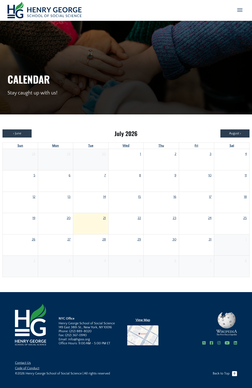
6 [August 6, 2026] (175, 261)
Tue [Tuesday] (90, 146)
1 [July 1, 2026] (140, 154)
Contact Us (23, 363)
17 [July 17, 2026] (210, 197)
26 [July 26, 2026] (33, 239)
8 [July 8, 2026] (140, 175)
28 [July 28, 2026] (104, 239)
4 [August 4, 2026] (105, 261)
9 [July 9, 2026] (175, 175)
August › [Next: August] (235, 133)
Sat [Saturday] (232, 146)
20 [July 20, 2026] (68, 218)
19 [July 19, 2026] (33, 218)
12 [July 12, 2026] (34, 197)
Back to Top (225, 373)
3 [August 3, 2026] (69, 261)
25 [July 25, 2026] (245, 218)
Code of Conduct (27, 368)
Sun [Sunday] (20, 146)
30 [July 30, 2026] (174, 239)
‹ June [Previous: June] (17, 133)
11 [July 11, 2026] (246, 175)
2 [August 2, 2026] (34, 261)
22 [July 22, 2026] (139, 218)
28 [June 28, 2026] (33, 154)
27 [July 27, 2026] (68, 239)
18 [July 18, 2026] (245, 197)
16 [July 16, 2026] (174, 197)
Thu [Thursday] (161, 146)
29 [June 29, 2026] (68, 154)
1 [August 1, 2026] (246, 239)
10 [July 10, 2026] (209, 175)
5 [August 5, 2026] (140, 261)
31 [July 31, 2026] (210, 239)
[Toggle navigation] (240, 10)
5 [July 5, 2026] (34, 175)
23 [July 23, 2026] (174, 218)
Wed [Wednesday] (125, 146)
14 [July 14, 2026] (104, 197)
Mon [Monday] (55, 146)
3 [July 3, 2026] (210, 154)
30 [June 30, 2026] (104, 154)
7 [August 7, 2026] (210, 261)
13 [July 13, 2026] (69, 197)
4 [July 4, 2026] (246, 154)
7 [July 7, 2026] (105, 175)
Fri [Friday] (196, 146)
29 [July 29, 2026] (139, 239)
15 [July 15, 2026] (139, 197)
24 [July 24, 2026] (209, 218)
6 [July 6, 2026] (69, 175)
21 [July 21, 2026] (104, 218)
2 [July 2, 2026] (175, 154)
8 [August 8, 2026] (246, 261)
